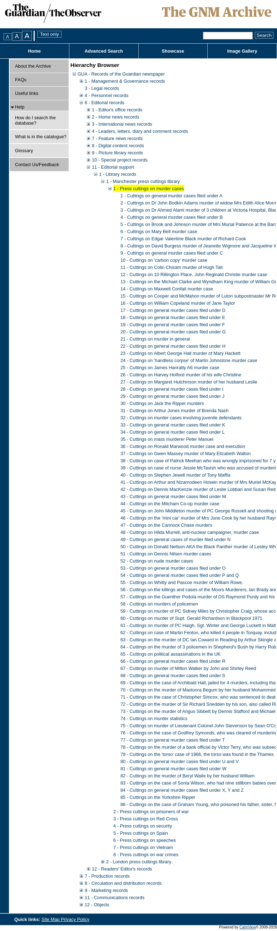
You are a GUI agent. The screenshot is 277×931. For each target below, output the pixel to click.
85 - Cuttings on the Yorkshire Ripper (157, 797)
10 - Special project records (120, 160)
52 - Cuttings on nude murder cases (156, 561)
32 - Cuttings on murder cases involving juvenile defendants (181, 417)
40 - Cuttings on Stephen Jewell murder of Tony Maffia (175, 475)
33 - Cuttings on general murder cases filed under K (172, 425)
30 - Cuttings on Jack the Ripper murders (162, 403)
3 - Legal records (102, 88)
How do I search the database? (35, 120)
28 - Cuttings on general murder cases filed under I (171, 389)
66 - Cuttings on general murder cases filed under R (173, 661)
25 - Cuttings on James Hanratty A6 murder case (169, 367)
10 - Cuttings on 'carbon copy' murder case (163, 260)
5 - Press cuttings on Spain (140, 833)
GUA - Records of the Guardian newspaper (121, 74)
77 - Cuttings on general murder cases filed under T (172, 740)
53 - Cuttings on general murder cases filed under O (173, 568)
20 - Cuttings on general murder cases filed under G (173, 331)
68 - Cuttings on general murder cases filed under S (172, 675)
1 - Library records (117, 174)
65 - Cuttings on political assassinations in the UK (170, 654)
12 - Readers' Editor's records (122, 869)
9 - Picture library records (117, 152)
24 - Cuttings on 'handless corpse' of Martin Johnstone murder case (188, 360)
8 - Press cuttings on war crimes (145, 854)
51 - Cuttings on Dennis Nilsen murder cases (165, 553)
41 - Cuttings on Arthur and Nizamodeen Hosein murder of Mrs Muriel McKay (198, 482)
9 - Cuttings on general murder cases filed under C (171, 253)
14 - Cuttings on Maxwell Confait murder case (166, 288)
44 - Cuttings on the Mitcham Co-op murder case (169, 503)
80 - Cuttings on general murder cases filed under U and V (179, 761)
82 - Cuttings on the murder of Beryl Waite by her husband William (187, 775)
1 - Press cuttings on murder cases (148, 188)
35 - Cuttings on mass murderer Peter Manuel (166, 439)
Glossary (24, 150)
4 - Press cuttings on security (142, 826)
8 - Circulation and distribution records (123, 883)
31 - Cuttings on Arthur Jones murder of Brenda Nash (174, 410)
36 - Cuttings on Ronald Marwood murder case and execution (182, 446)
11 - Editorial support (113, 167)
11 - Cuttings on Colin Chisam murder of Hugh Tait (171, 267)
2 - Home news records (115, 117)
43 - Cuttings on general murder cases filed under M (173, 496)
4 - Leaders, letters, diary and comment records (140, 131)
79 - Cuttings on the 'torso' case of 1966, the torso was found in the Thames (197, 754)
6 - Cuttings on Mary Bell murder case (158, 231)
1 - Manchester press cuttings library (143, 181)
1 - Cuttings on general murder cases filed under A (171, 195)
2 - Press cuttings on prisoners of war (151, 811)
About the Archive (33, 66)
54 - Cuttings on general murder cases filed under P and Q (179, 575)
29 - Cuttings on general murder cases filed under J (172, 396)
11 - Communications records (114, 897)
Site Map (51, 919)
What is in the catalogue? (40, 136)
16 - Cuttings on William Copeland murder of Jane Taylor (177, 303)
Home (34, 51)
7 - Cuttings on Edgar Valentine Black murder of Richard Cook (183, 238)
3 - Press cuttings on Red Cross (145, 818)
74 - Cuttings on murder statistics (153, 718)
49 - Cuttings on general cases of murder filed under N (175, 539)
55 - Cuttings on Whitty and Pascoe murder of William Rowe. (181, 582)
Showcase (173, 51)
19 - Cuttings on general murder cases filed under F (172, 324)
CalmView (247, 927)
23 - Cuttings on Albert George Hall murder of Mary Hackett (180, 353)
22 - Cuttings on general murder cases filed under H (173, 346)
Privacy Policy (75, 919)
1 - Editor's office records (117, 109)
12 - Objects (97, 904)
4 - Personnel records (106, 95)
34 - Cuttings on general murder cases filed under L (172, 432)
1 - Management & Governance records (125, 81)
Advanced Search (103, 51)
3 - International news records (122, 124)
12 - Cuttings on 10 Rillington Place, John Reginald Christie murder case (193, 274)
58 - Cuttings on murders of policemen (159, 604)
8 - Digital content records (118, 145)
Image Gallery (242, 51)
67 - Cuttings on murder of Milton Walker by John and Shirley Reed (188, 668)
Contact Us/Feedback (37, 164)
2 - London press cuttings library (138, 861)
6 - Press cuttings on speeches (144, 840)
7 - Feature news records (117, 138)
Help (19, 107)
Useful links (26, 93)
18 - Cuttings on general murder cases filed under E (172, 317)
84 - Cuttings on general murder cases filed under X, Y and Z (182, 790)
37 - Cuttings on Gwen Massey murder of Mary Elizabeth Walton (185, 453)
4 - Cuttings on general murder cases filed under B (171, 217)
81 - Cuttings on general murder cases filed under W (173, 768)
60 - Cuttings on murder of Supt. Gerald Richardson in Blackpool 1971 (191, 618)
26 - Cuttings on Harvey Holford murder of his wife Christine (180, 374)
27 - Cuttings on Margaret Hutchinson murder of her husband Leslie (188, 382)
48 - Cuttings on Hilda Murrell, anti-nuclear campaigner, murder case (189, 532)
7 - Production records (107, 876)
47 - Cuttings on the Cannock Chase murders (166, 525)
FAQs (20, 79)
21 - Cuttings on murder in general (155, 339)
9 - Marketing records (106, 890)
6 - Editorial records (104, 102)
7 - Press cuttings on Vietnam (143, 847)
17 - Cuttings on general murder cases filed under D (173, 310)
